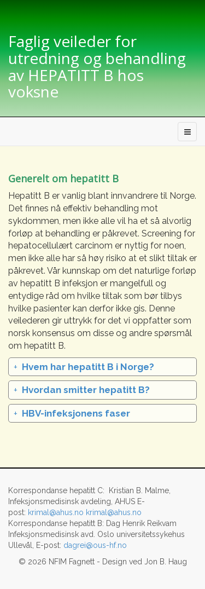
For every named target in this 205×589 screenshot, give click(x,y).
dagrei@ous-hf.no (95, 545)
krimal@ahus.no (56, 512)
